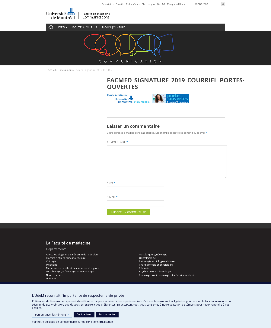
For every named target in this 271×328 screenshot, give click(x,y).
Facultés (120, 4)
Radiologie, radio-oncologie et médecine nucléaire (167, 275)
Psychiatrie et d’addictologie (155, 271)
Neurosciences (54, 275)
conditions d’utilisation (99, 321)
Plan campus (148, 4)
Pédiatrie (144, 268)
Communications (95, 17)
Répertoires (108, 4)
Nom (111, 183)
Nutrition (51, 278)
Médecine (51, 264)
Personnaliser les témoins (52, 314)
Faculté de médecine (96, 13)
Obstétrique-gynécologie (153, 254)
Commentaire (117, 142)
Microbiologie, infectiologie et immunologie (70, 271)
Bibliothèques (133, 4)
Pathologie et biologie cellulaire (157, 261)
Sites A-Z (161, 4)
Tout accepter (107, 314)
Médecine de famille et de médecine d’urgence (72, 268)
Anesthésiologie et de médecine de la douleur (72, 254)
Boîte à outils (84, 27)
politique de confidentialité (61, 321)
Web (61, 27)
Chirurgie (51, 261)
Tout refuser (84, 314)
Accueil (50, 27)
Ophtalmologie (147, 258)
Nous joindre (113, 27)
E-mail (112, 197)
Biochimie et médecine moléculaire (66, 258)
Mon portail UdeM (176, 4)
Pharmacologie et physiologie (156, 264)
